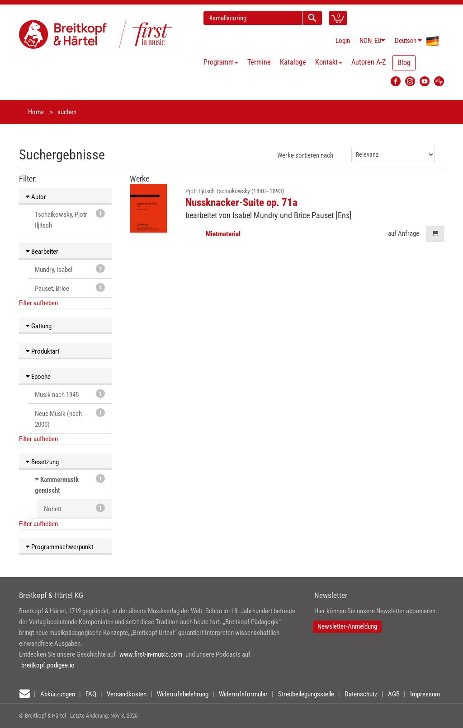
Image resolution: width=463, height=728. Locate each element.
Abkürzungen (57, 694)
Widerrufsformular (243, 694)
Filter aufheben (38, 303)
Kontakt (328, 62)
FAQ (90, 694)
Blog (404, 62)
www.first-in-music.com (150, 654)
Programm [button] (220, 62)
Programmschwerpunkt (59, 547)
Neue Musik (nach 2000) (70, 418)
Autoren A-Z (368, 62)
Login (342, 41)
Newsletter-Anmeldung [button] (347, 626)
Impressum (425, 694)
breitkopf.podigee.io (48, 665)
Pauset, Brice (70, 288)
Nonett (74, 508)
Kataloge (293, 62)
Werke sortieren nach (305, 155)
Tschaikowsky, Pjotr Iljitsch (70, 219)
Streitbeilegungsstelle (306, 694)
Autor (36, 197)
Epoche (38, 377)
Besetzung (42, 462)
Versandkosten (126, 694)
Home (36, 112)
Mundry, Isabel (70, 269)
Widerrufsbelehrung (182, 694)
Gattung (39, 326)
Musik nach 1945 (70, 394)
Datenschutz (361, 694)
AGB (394, 694)
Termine (259, 62)
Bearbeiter (42, 251)
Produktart (42, 351)
